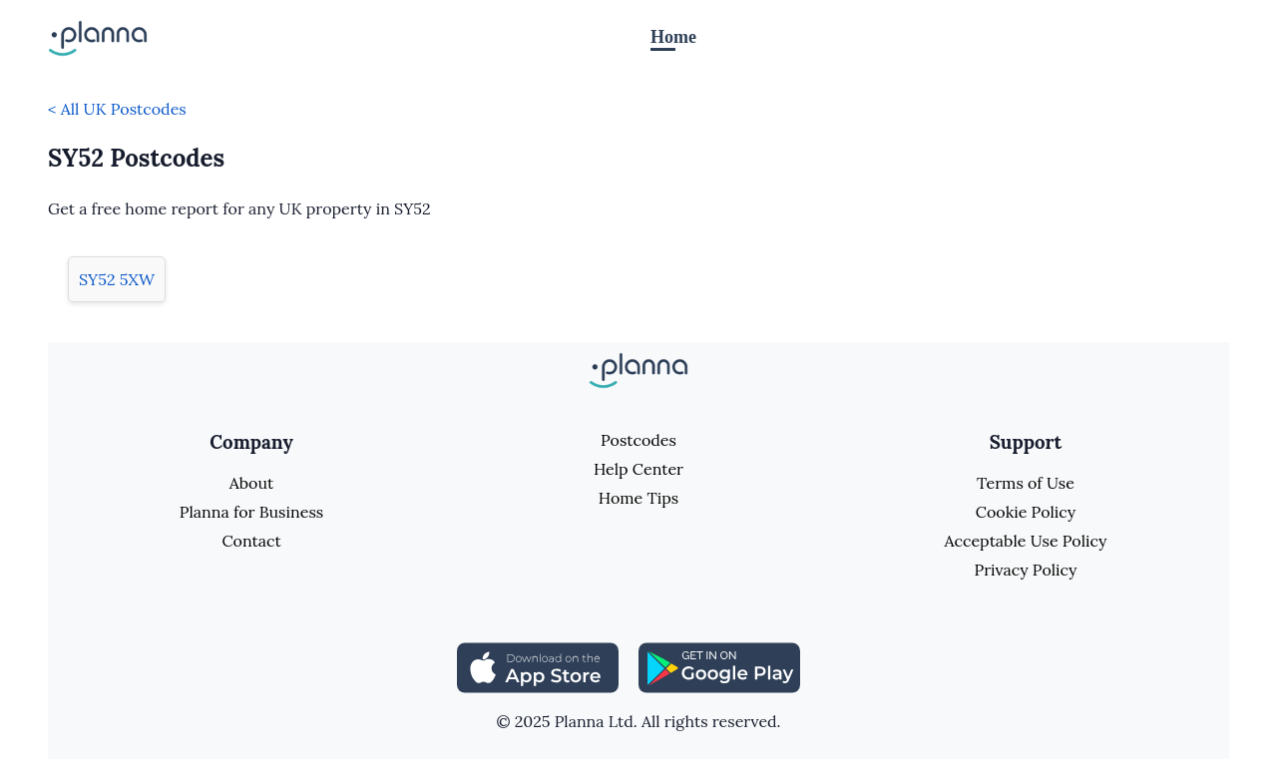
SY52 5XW (117, 279)
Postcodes (638, 440)
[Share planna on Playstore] (719, 665)
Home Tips (638, 498)
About (251, 483)
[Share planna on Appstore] (538, 665)
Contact (250, 541)
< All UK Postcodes (117, 109)
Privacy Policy (1025, 570)
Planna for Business (251, 512)
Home (673, 37)
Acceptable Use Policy (1026, 541)
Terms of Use (1025, 483)
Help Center (638, 469)
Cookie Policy (1026, 512)
